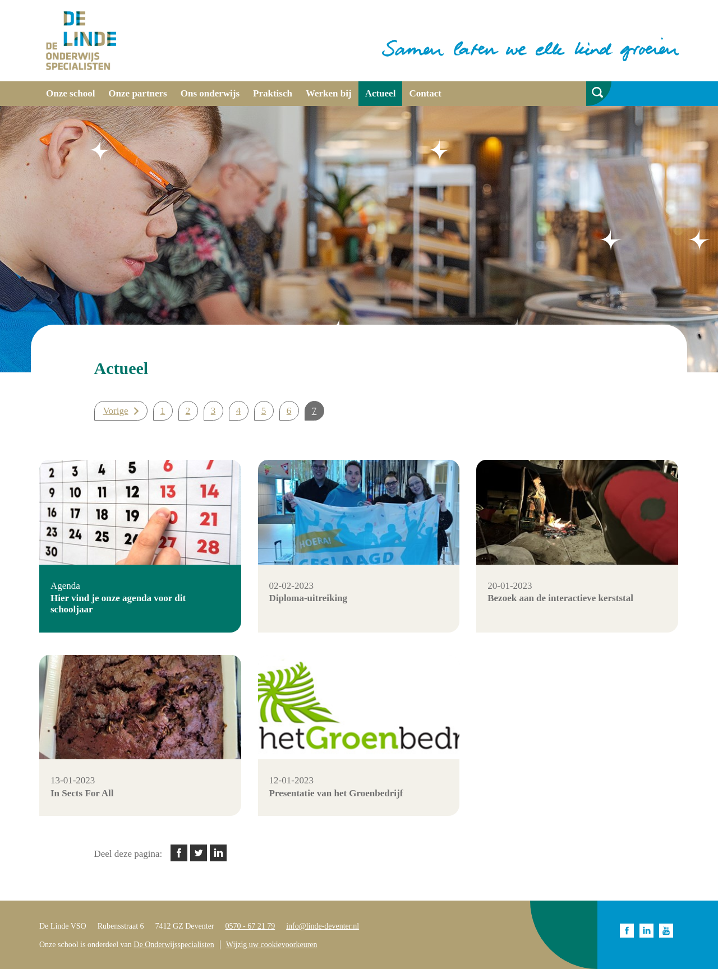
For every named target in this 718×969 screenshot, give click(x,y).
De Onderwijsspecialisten (174, 944)
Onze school (70, 93)
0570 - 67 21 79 (250, 926)
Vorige (115, 410)
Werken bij (329, 93)
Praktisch (272, 93)
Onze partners (137, 93)
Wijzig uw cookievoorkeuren (271, 944)
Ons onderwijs (210, 93)
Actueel (380, 93)
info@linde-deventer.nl (322, 926)
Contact (425, 93)
